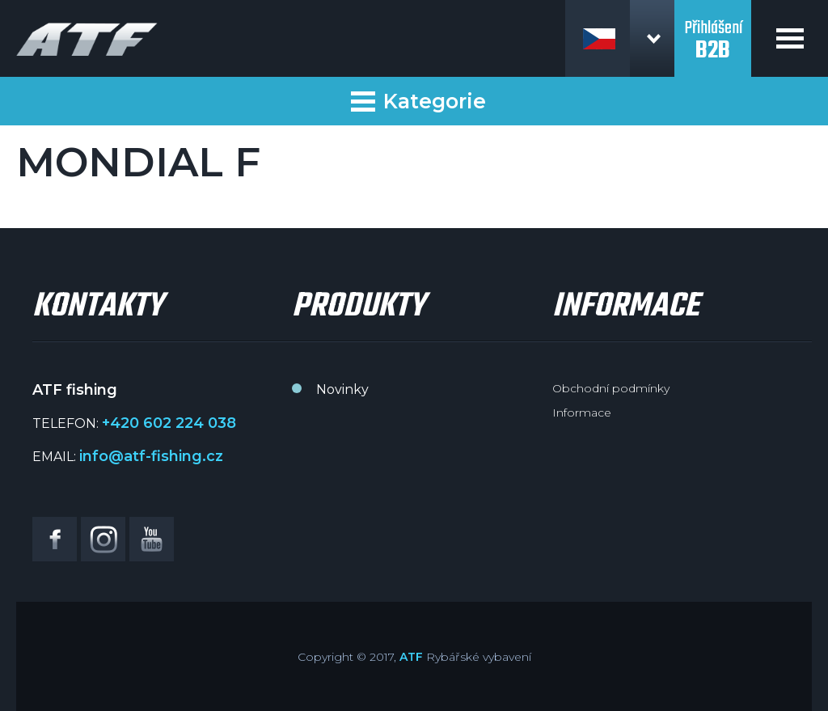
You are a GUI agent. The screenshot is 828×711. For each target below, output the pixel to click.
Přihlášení (712, 31)
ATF (411, 657)
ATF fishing (87, 39)
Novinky (342, 389)
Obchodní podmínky (611, 388)
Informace (581, 412)
